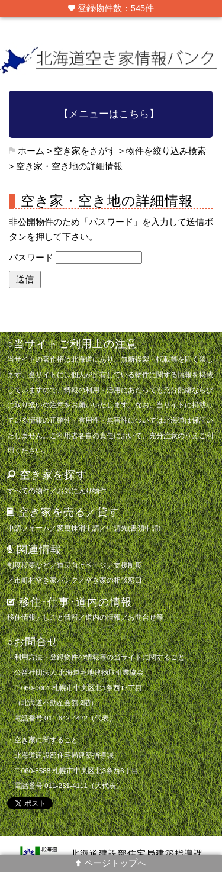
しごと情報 (60, 617)
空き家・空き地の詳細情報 (69, 166)
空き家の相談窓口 (113, 580)
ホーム (31, 151)
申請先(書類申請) (134, 528)
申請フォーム (28, 528)
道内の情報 (103, 617)
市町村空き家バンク (46, 580)
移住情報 (21, 617)
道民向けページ (82, 565)
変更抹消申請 (78, 528)
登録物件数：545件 (111, 8)
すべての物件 (28, 490)
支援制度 (128, 565)
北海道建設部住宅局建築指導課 (136, 853)
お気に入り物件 (82, 490)
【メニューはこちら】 (109, 114)
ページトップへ (111, 863)
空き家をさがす (85, 151)
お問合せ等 (145, 617)
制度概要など (28, 565)
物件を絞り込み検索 (166, 151)
